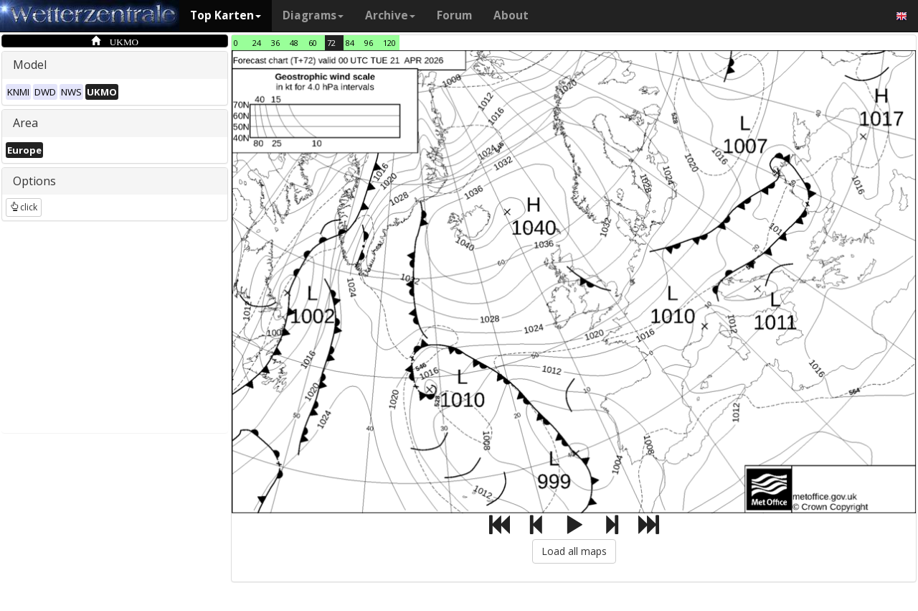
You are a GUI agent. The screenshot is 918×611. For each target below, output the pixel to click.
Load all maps (574, 551)
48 (294, 42)
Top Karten (225, 15)
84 (350, 42)
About (511, 15)
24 (256, 42)
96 (368, 42)
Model (30, 65)
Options (34, 181)
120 (389, 42)
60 (312, 42)
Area (25, 123)
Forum (454, 15)
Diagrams (313, 15)
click (23, 207)
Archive (390, 15)
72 (331, 42)
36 (275, 42)
